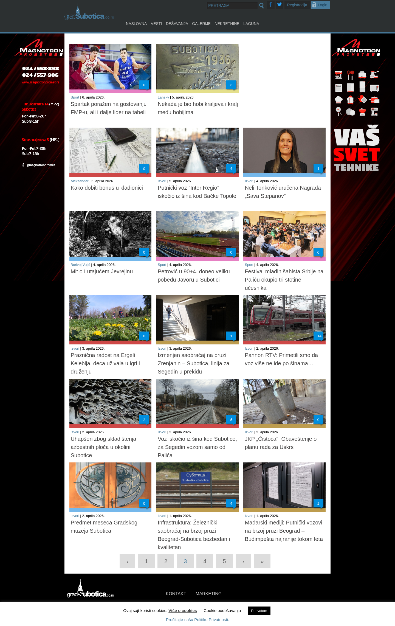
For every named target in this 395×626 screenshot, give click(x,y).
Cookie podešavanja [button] (222, 610)
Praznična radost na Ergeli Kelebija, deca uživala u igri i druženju (105, 363)
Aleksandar (80, 181)
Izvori (162, 181)
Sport (75, 97)
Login (322, 5)
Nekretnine (227, 23)
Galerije (201, 23)
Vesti (156, 23)
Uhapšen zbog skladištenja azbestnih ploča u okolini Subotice (103, 447)
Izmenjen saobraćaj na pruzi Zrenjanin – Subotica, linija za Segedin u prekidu (193, 363)
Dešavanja (177, 23)
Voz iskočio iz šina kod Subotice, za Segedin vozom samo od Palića (197, 447)
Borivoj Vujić (80, 265)
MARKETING (209, 593)
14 (319, 335)
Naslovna (136, 23)
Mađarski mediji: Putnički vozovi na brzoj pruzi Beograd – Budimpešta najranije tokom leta (284, 531)
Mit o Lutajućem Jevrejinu (102, 271)
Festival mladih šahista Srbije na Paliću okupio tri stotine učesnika (284, 279)
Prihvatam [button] (259, 611)
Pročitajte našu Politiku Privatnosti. (197, 619)
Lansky (163, 97)
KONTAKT (176, 593)
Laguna (251, 23)
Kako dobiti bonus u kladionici (107, 188)
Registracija (297, 5)
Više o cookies (182, 610)
